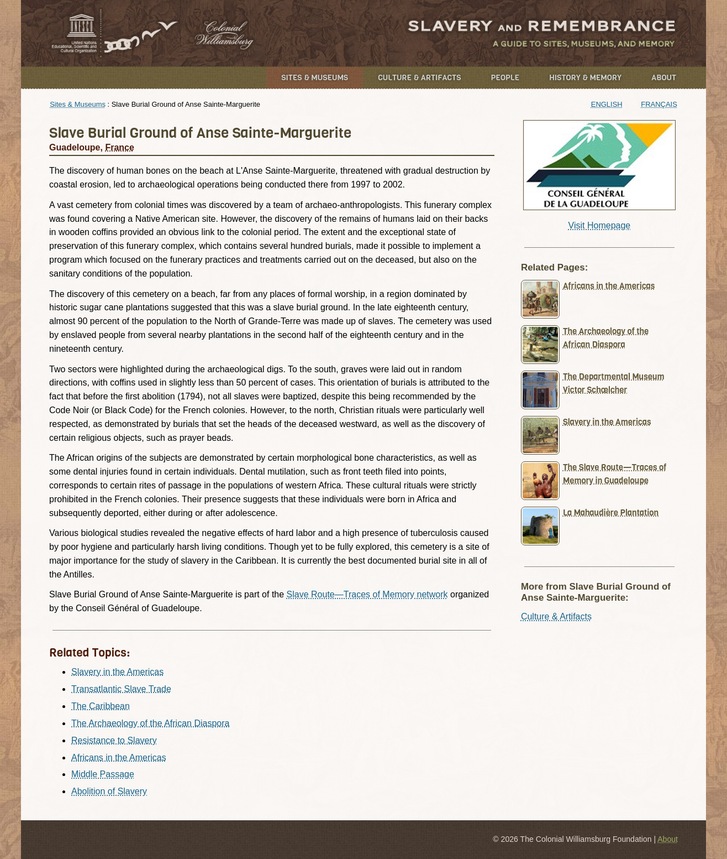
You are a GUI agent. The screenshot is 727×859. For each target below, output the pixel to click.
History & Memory (585, 77)
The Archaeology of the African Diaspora (150, 723)
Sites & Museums (314, 77)
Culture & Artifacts (419, 77)
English (607, 104)
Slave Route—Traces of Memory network (367, 594)
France (119, 147)
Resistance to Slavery (114, 740)
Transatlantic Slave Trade (121, 689)
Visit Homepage (599, 225)
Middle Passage (102, 774)
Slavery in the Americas (117, 671)
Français (659, 104)
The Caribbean (100, 706)
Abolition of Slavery (109, 791)
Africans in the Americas (118, 757)
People (505, 77)
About (663, 77)
